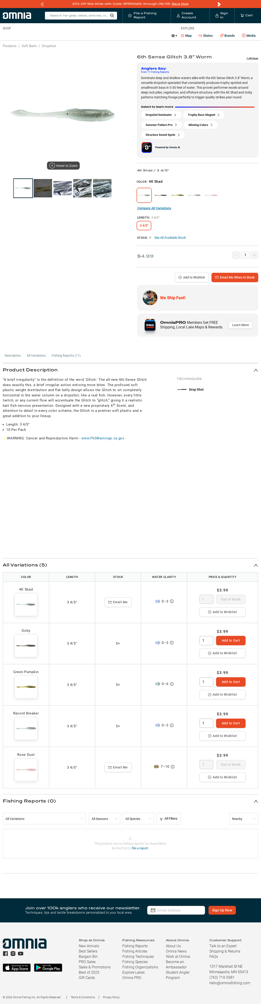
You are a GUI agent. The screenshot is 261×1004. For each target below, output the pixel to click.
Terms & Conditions (83, 997)
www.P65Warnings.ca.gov (102, 438)
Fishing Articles (134, 951)
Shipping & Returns (224, 951)
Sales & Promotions (95, 967)
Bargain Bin (88, 956)
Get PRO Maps (136, 35)
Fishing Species (135, 961)
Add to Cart (231, 640)
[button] (130, 370)
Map (186, 35)
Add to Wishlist (192, 277)
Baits (6, 35)
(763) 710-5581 (222, 977)
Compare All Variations (154, 208)
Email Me (118, 602)
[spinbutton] (206, 599)
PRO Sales (87, 961)
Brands (227, 35)
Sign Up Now (225, 910)
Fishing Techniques (138, 956)
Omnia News (176, 951)
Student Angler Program (178, 975)
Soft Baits (29, 46)
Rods (35, 35)
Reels (50, 35)
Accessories (91, 35)
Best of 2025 (89, 972)
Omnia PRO (131, 977)
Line (21, 35)
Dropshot (49, 46)
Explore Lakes (133, 972)
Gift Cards (87, 977)
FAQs (213, 956)
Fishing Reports (135, 946)
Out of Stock (230, 599)
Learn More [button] (240, 325)
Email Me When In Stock (235, 277)
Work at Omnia (178, 956)
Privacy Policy (111, 997)
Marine (113, 35)
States (206, 35)
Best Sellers (88, 951)
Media (249, 35)
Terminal (68, 35)
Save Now (180, 4)
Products (10, 46)
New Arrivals (89, 946)
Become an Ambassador (176, 964)
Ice (156, 35)
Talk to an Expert (223, 946)
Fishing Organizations (140, 967)
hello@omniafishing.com (229, 983)
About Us (173, 946)
